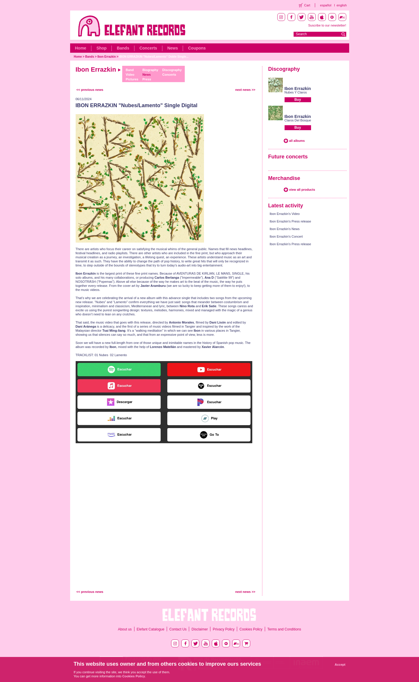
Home (80, 48)
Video (130, 74)
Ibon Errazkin (106, 56)
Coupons (197, 48)
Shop (101, 48)
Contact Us (178, 629)
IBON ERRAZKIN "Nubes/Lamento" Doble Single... (153, 56)
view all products (302, 189)
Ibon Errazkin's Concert (286, 236)
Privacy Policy (224, 629)
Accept (340, 664)
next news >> (245, 89)
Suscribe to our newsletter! (327, 25)
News (172, 48)
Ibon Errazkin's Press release (290, 221)
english (342, 5)
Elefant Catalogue (150, 629)
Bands (123, 48)
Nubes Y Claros (296, 92)
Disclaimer (199, 629)
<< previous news (90, 89)
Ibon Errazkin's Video (285, 213)
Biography (150, 70)
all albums (297, 140)
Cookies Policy (250, 629)
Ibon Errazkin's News (285, 229)
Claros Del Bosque (298, 120)
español (325, 5)
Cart (307, 5)
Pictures (132, 79)
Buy (297, 100)
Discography (172, 70)
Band (130, 70)
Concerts (148, 48)
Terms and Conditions (284, 629)
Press (146, 79)
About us (125, 629)
